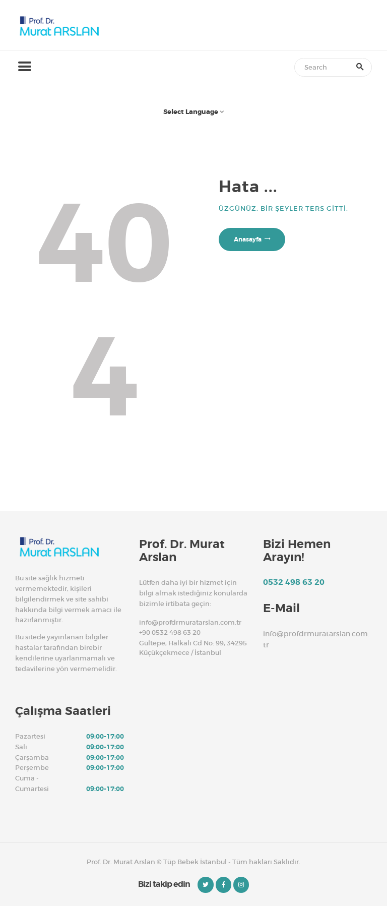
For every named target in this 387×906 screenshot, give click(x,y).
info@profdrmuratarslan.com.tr (190, 622)
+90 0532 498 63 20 (170, 632)
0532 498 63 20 (294, 582)
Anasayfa (248, 239)
